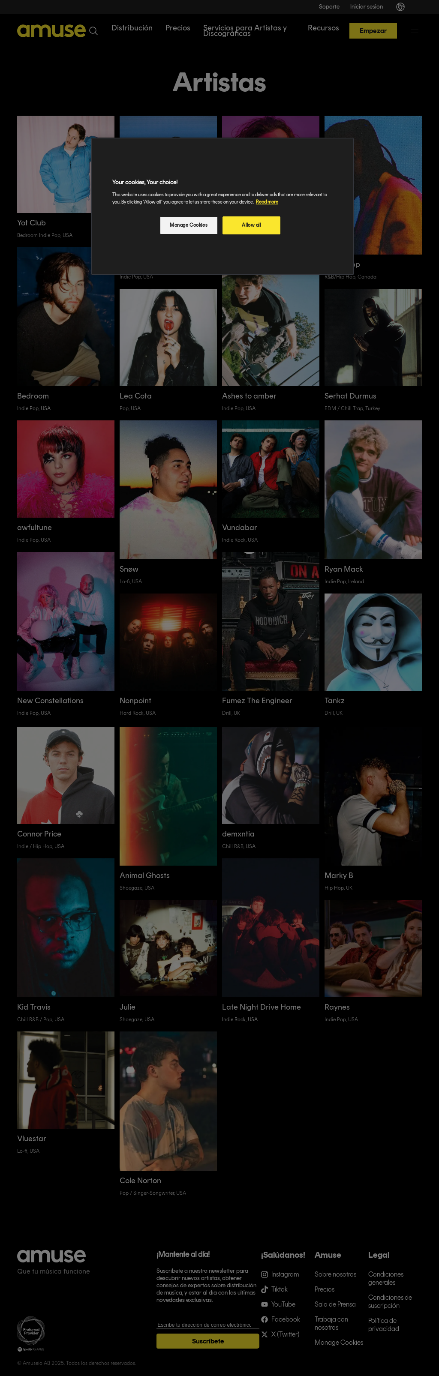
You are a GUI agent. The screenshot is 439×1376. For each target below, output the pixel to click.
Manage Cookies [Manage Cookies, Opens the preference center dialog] (188, 225)
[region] (222, 206)
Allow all (251, 225)
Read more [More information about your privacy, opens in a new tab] (267, 202)
